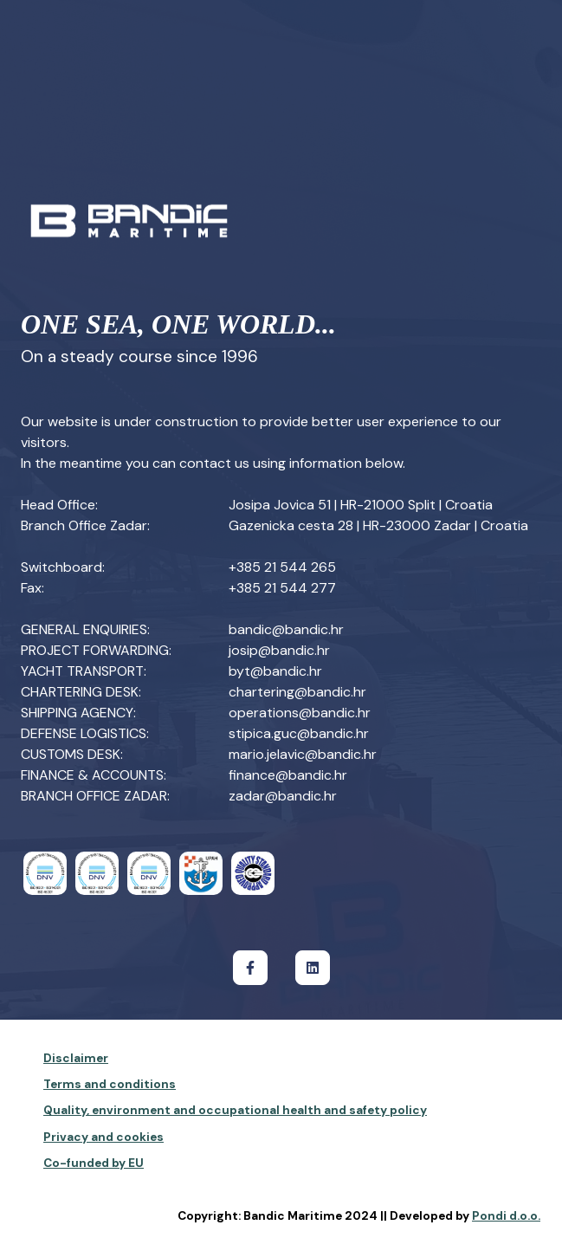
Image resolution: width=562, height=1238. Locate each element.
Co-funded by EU (93, 1163)
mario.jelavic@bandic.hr (303, 754)
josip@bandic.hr (279, 650)
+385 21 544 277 (282, 588)
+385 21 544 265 (282, 567)
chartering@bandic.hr (297, 692)
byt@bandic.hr (275, 671)
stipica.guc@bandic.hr (299, 733)
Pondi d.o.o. (506, 1216)
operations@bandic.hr (300, 712)
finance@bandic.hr (288, 775)
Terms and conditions (109, 1084)
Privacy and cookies (103, 1137)
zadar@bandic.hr (283, 796)
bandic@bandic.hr (286, 629)
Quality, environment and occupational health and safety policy (235, 1110)
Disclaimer (75, 1058)
